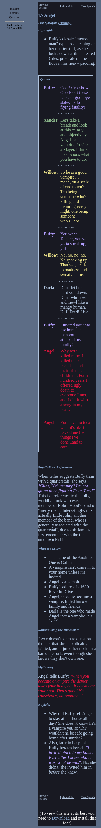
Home (14, 9)
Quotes (14, 17)
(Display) (64, 23)
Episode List (67, 6)
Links (14, 13)
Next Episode (88, 6)
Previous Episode (43, 6)
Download (61, 818)
